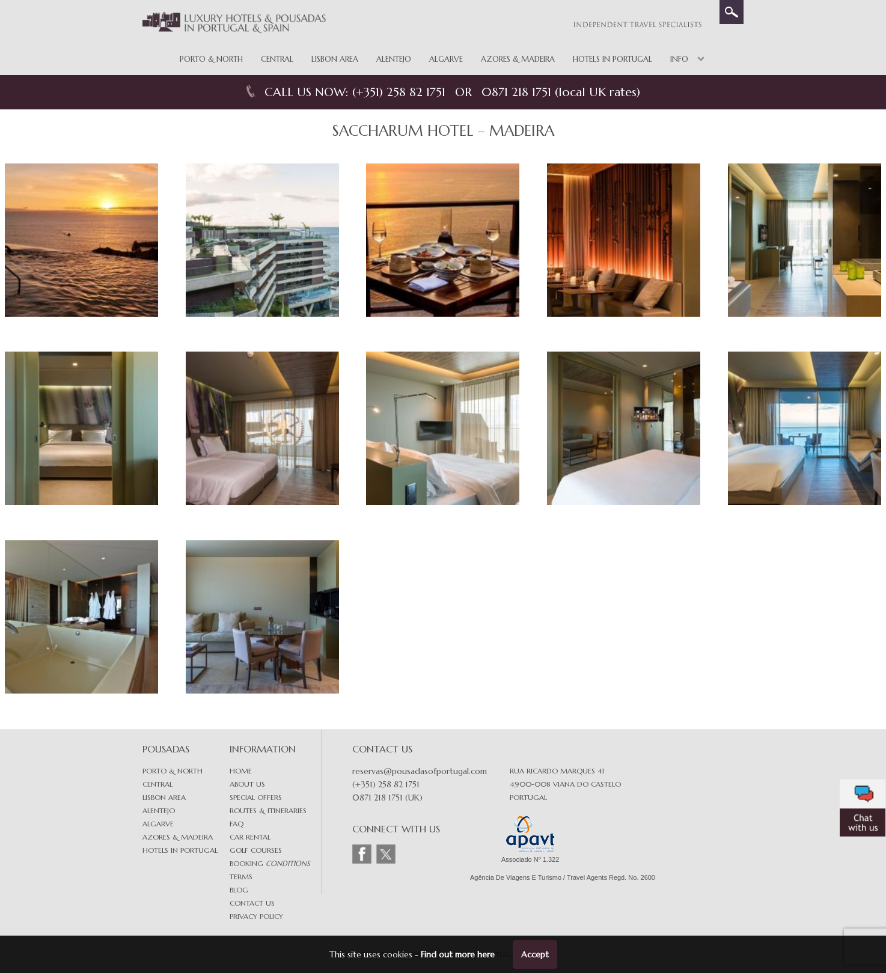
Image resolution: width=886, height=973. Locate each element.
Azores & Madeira (518, 59)
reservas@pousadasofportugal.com (419, 771)
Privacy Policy (256, 916)
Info (679, 59)
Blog (239, 889)
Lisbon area (164, 797)
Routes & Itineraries (268, 810)
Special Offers (256, 797)
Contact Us (252, 902)
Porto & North (211, 59)
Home (241, 770)
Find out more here (458, 954)
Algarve (446, 59)
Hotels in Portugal (612, 59)
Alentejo (393, 59)
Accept (535, 954)
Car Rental (250, 836)
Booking (270, 863)
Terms (241, 876)
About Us (247, 783)
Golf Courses (256, 850)
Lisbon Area (334, 59)
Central (277, 59)
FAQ (236, 823)
